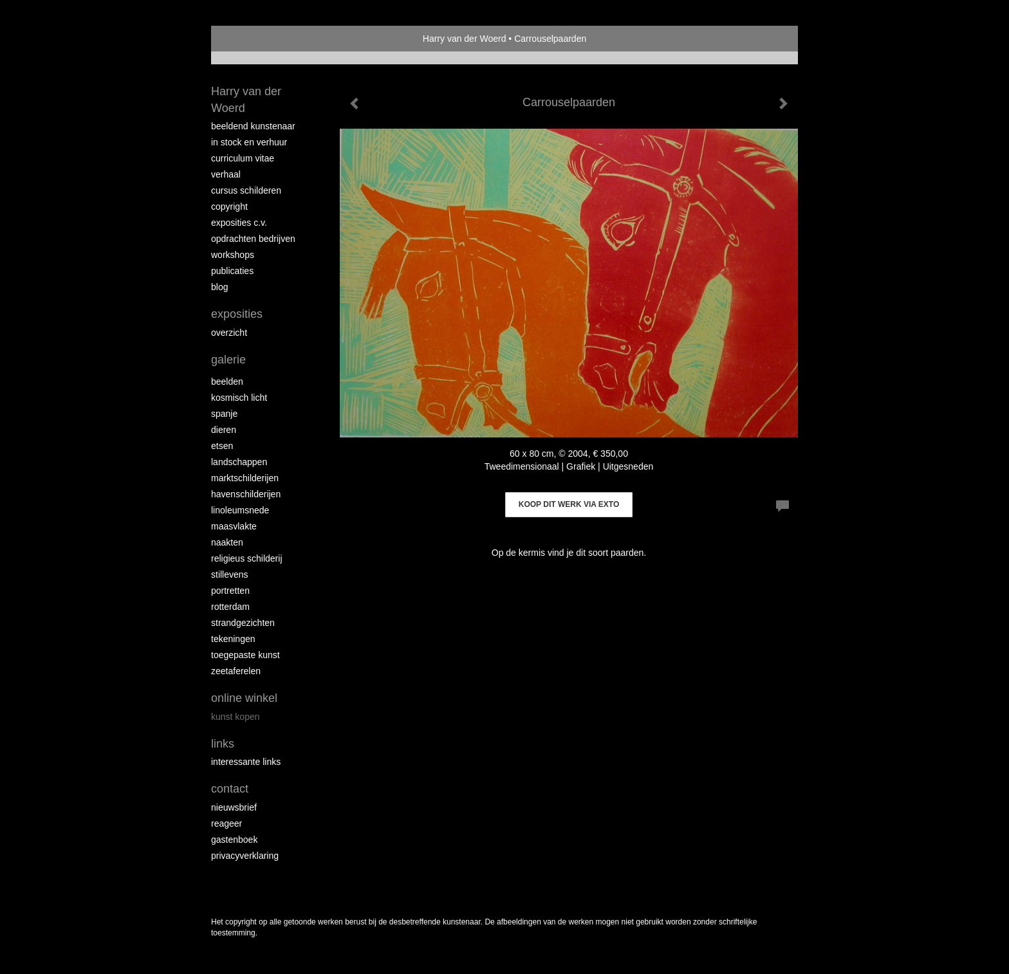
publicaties (232, 271)
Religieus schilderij (246, 558)
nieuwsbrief (234, 807)
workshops (232, 255)
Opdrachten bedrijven (253, 239)
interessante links (246, 762)
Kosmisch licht (239, 397)
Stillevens (229, 574)
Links (222, 743)
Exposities (237, 314)
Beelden (227, 381)
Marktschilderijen (245, 478)
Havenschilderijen (246, 494)
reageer (226, 823)
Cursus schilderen (246, 190)
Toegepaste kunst (245, 655)
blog (219, 287)
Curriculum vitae (242, 158)
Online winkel (244, 698)
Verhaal (226, 174)
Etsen (222, 446)
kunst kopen (235, 717)
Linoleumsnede (240, 510)
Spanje (224, 414)
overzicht (229, 332)
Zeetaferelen (236, 671)
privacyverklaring (245, 855)
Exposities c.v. (239, 222)
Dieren (223, 430)
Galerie (228, 359)
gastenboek (234, 839)
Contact (229, 788)
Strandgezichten (243, 623)
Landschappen (239, 462)
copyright (229, 206)
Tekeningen (233, 639)
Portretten (230, 590)
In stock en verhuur (249, 142)
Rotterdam (230, 607)
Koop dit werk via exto (569, 504)
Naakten (227, 542)
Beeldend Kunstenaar (253, 126)
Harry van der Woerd (464, 38)
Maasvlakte (234, 526)
